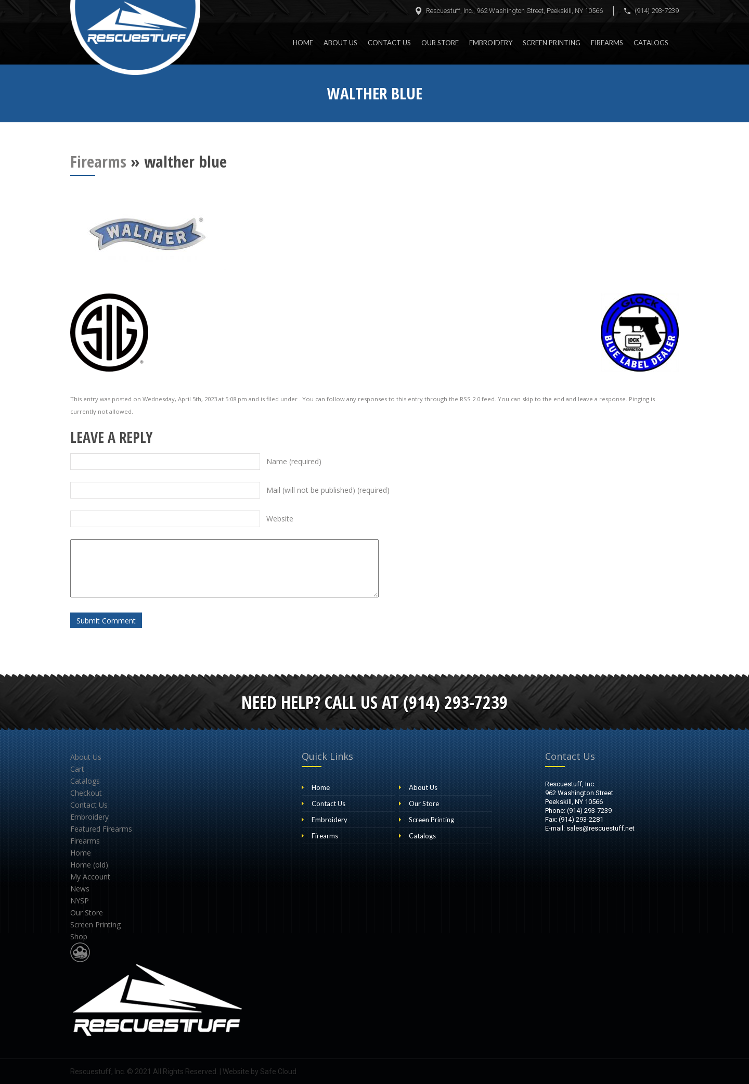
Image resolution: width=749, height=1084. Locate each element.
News (79, 889)
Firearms (607, 43)
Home (303, 43)
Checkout (86, 793)
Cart (77, 769)
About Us (340, 43)
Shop (78, 936)
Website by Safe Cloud (259, 1071)
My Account (90, 877)
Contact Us (389, 43)
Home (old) (89, 865)
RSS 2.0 (470, 399)
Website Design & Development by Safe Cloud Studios (80, 952)
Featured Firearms (101, 829)
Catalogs (651, 43)
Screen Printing (551, 43)
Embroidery (490, 43)
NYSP (79, 901)
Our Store (440, 43)
